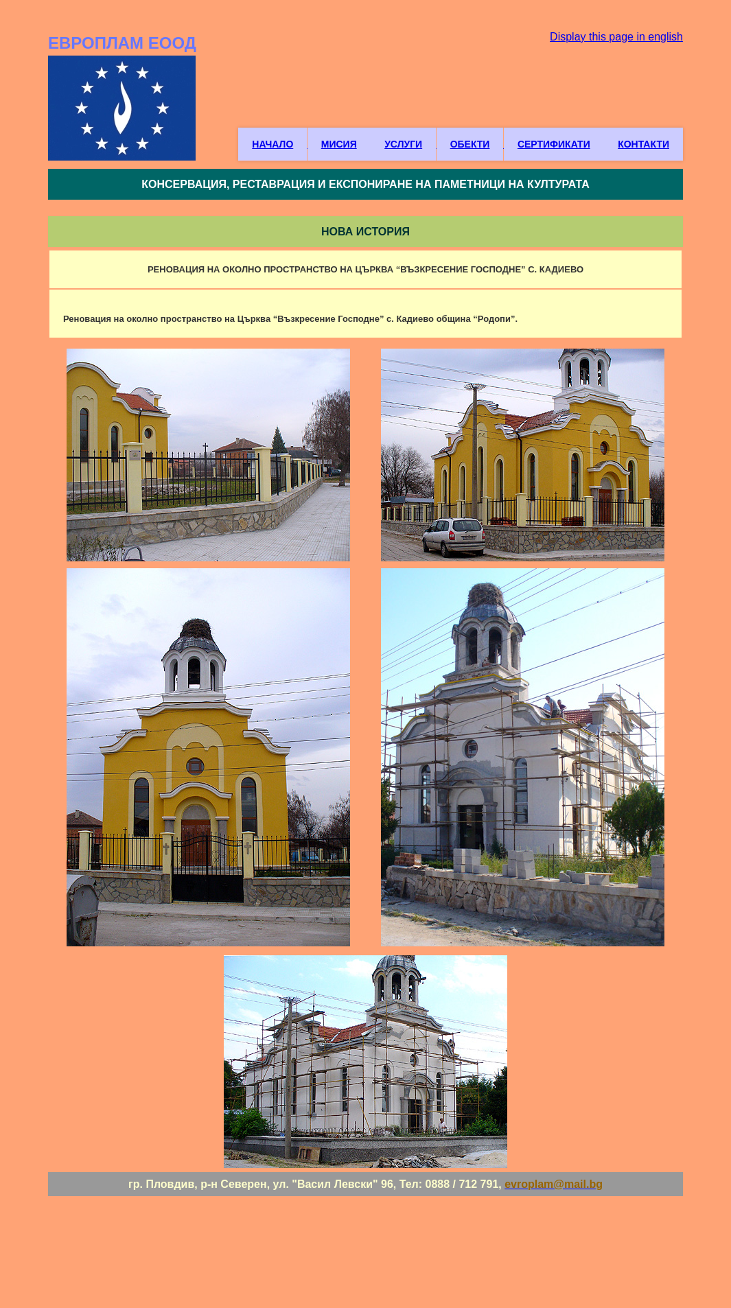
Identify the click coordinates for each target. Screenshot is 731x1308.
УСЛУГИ (403, 144)
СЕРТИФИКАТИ (554, 144)
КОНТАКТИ (643, 144)
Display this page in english (616, 37)
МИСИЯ (339, 144)
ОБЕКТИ (470, 144)
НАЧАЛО (272, 144)
